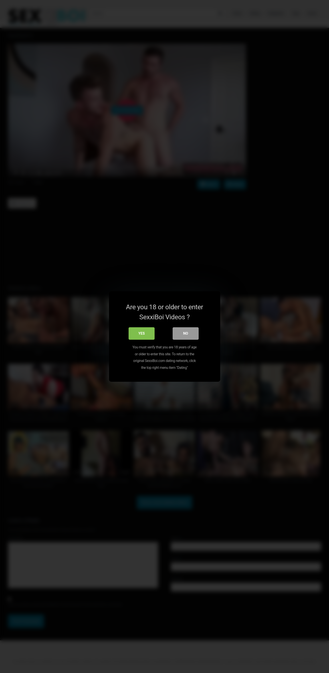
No (185, 333)
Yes (141, 333)
